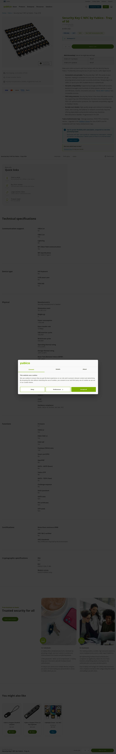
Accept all (83, 389)
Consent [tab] (31, 369)
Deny (32, 389)
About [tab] (85, 369)
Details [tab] (58, 369)
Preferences (58, 389)
